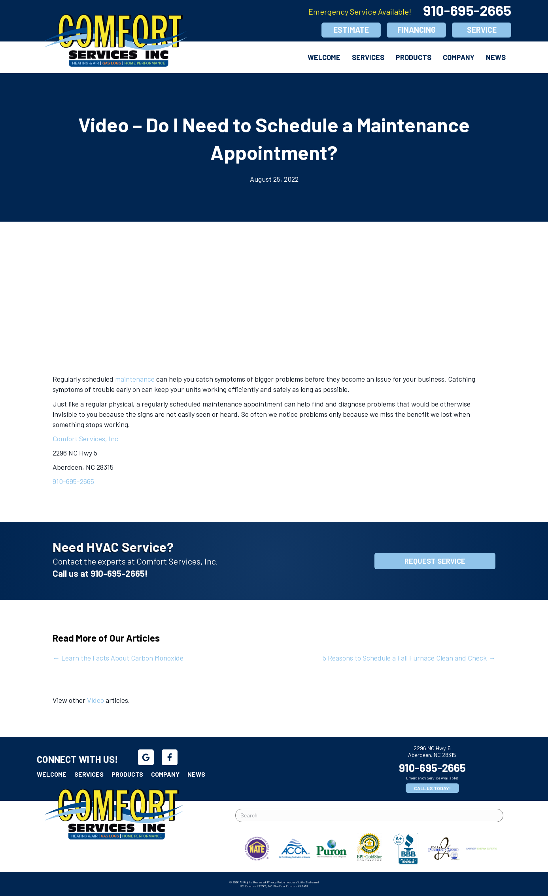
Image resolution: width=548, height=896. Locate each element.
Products (413, 57)
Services (368, 57)
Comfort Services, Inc (85, 438)
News (496, 57)
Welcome (324, 57)
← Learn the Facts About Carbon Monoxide (118, 657)
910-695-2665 (467, 10)
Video (95, 700)
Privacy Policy (276, 882)
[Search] (369, 815)
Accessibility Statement (303, 882)
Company (458, 57)
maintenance (135, 379)
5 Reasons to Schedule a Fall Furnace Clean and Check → (409, 657)
